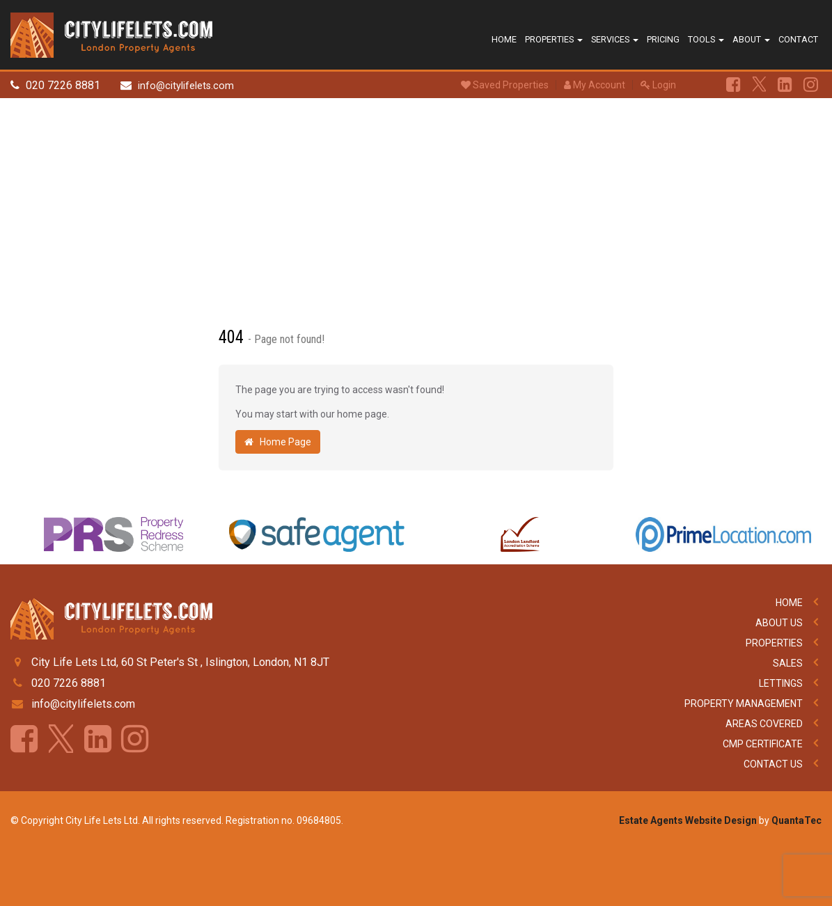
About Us (779, 622)
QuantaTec (796, 820)
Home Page (277, 441)
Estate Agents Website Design (688, 820)
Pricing (663, 39)
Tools (706, 39)
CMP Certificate (763, 743)
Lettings (781, 683)
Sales (788, 663)
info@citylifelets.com (186, 86)
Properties (554, 39)
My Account (594, 84)
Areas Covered (764, 723)
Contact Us (773, 764)
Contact (798, 39)
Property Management (743, 703)
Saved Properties (505, 84)
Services (614, 39)
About (751, 39)
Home (504, 39)
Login (658, 84)
